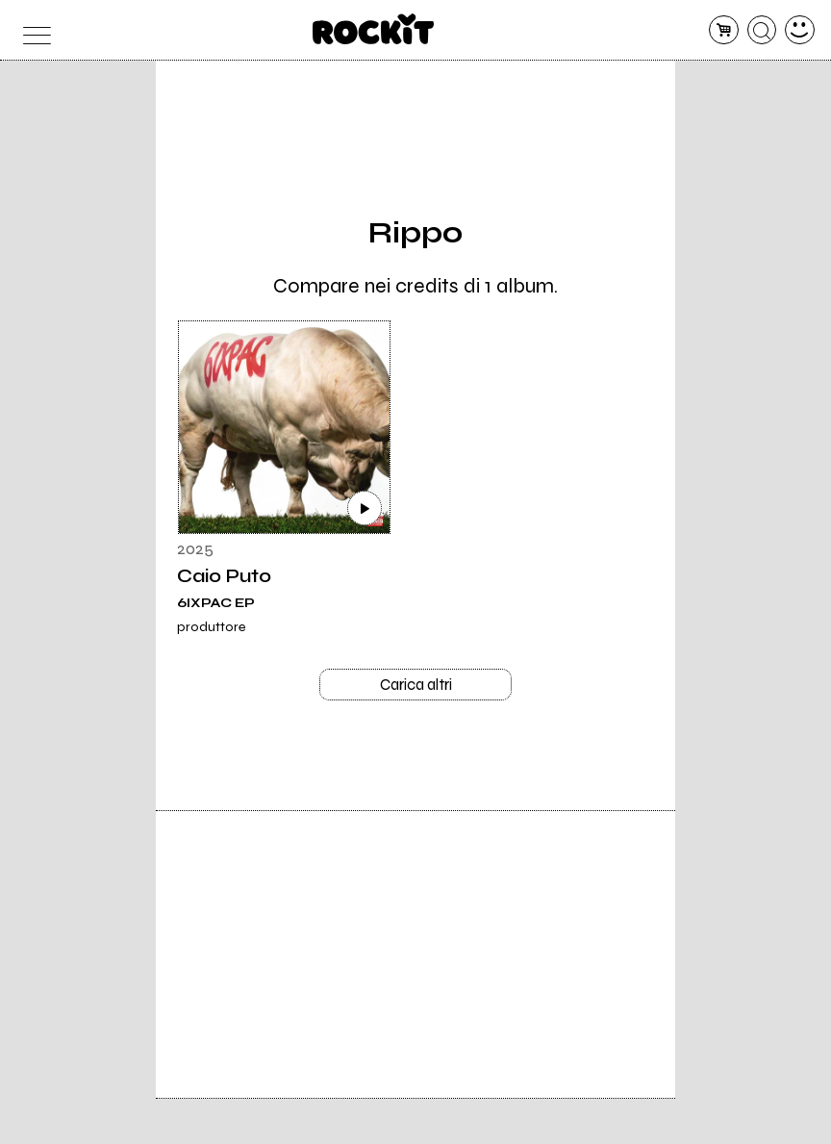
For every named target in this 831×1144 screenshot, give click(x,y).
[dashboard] (800, 30)
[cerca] (762, 30)
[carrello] (724, 30)
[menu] (31, 30)
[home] (374, 28)
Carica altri (416, 687)
